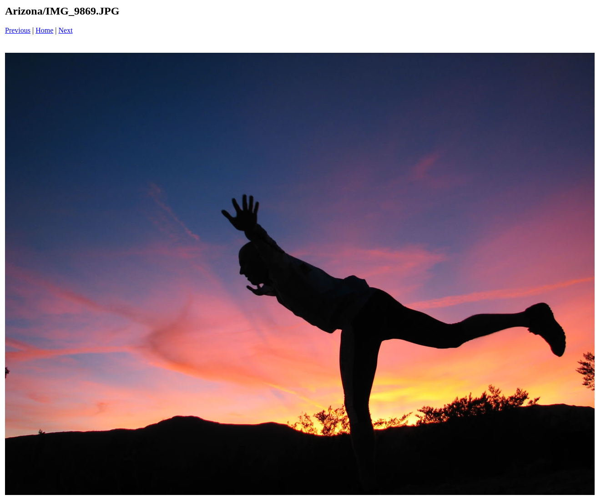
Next (66, 30)
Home (44, 30)
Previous (17, 30)
